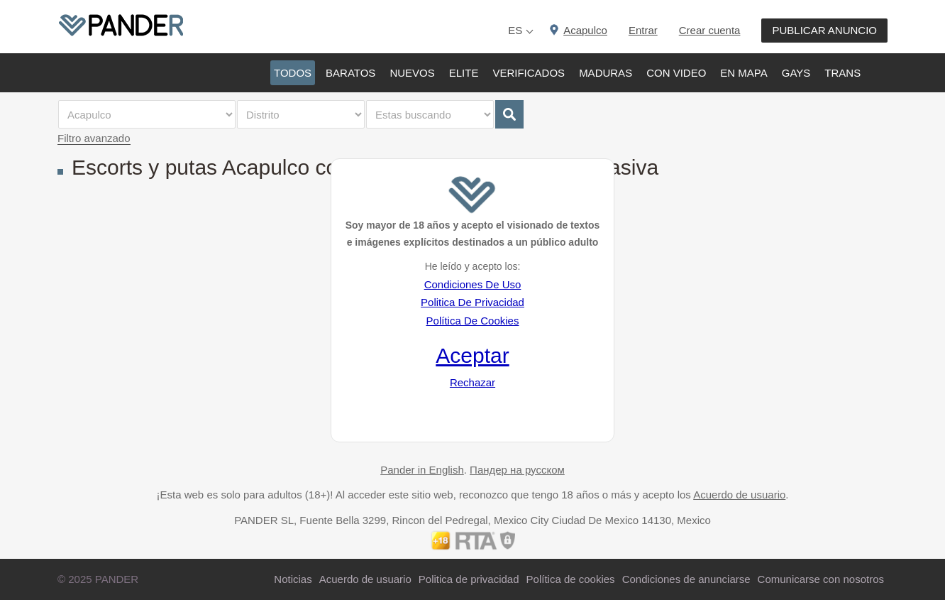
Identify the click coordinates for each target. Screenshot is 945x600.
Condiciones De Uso (472, 284)
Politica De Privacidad (472, 302)
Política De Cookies (472, 321)
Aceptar (472, 355)
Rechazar (472, 382)
